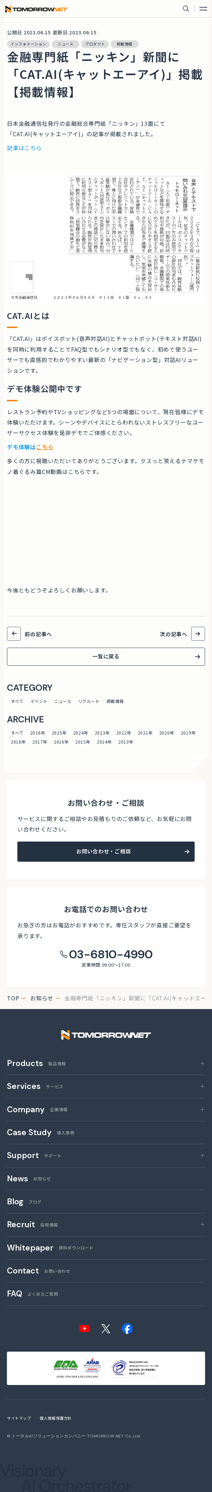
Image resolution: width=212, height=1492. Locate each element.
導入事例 (40, 1133)
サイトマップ (19, 1418)
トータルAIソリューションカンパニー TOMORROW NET (67, 1436)
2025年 (59, 733)
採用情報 (32, 1225)
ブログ (24, 1202)
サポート (34, 1156)
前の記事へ (38, 634)
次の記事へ (173, 634)
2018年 (18, 742)
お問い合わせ (38, 1271)
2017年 (39, 742)
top (13, 998)
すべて (17, 701)
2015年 (82, 742)
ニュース (62, 701)
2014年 (104, 742)
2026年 (37, 733)
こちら (44, 447)
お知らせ (41, 998)
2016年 (61, 742)
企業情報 (37, 1110)
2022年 (123, 733)
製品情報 (36, 1063)
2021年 (145, 733)
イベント (39, 701)
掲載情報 (115, 701)
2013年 (125, 742)
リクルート (89, 701)
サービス (35, 1086)
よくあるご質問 (32, 1294)
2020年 (166, 733)
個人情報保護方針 (55, 1418)
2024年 (80, 733)
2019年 (188, 733)
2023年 (102, 733)
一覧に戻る (106, 656)
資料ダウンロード (50, 1248)
